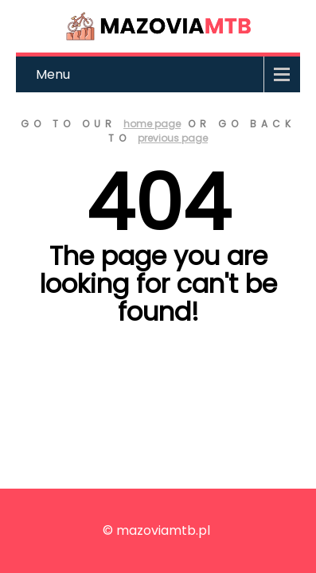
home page (152, 124)
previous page (173, 138)
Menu (53, 74)
